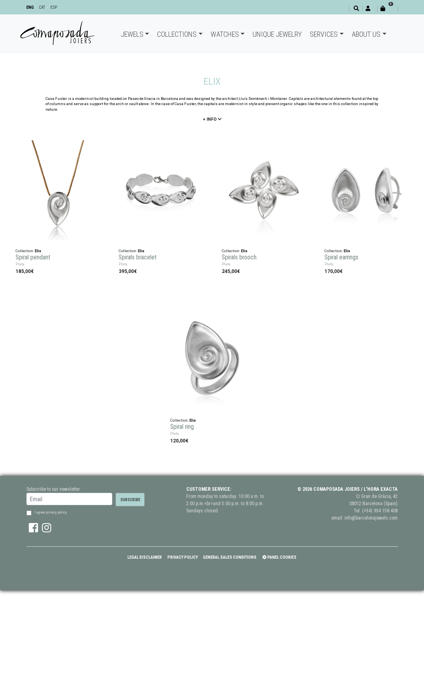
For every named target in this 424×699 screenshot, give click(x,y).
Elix (38, 251)
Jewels (132, 34)
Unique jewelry (277, 34)
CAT (42, 7)
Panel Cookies (279, 557)
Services (324, 34)
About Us (366, 34)
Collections (177, 34)
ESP (53, 7)
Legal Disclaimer (144, 557)
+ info (212, 119)
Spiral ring (182, 426)
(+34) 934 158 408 (380, 511)
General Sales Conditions (230, 557)
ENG (30, 7)
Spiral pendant (33, 257)
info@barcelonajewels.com (371, 518)
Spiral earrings (341, 257)
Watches (225, 34)
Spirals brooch (239, 257)
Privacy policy (182, 557)
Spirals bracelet (138, 257)
